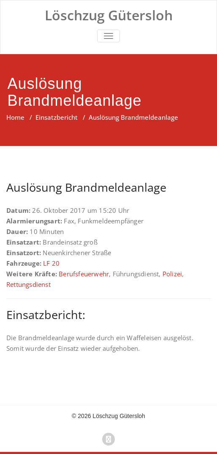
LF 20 (51, 263)
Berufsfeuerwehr (84, 274)
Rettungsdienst (28, 284)
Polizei (172, 274)
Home (15, 117)
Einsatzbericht (56, 117)
